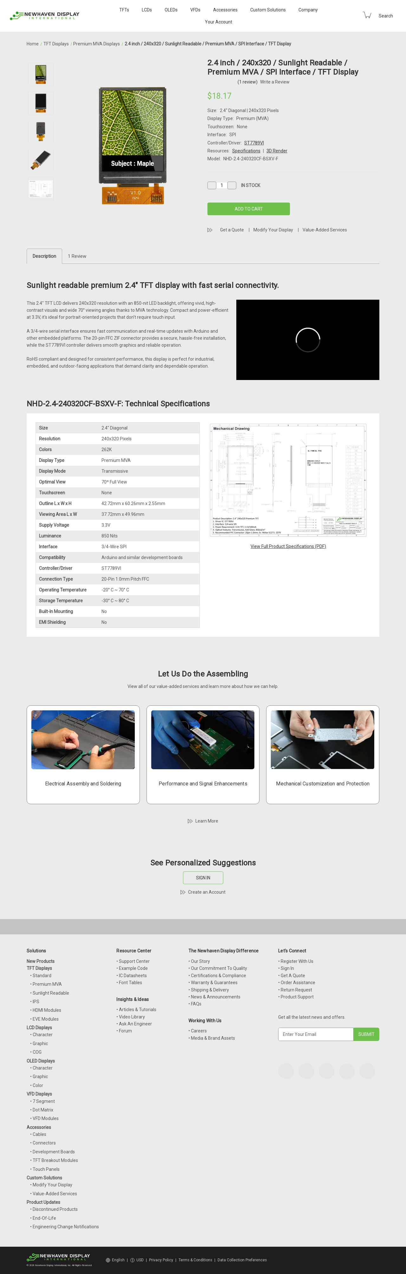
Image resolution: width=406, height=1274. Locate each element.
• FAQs (194, 1003)
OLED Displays (41, 1061)
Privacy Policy (161, 1260)
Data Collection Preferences (242, 1260)
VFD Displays (39, 1094)
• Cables (38, 1134)
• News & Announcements (214, 996)
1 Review (77, 256)
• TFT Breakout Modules (54, 1160)
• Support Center (133, 961)
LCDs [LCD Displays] (147, 9)
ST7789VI (254, 142)
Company (308, 9)
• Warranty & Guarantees (213, 982)
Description (44, 256)
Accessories (225, 9)
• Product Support (296, 996)
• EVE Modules (44, 1019)
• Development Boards (52, 1151)
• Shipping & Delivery (208, 989)
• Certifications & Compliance (217, 975)
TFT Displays (39, 968)
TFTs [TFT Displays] (124, 9)
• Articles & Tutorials (136, 1009)
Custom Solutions (268, 9)
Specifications (246, 150)
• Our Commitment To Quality (217, 968)
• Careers (197, 1030)
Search (386, 15)
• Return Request (295, 989)
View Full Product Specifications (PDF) (288, 546)
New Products (41, 961)
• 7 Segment (42, 1101)
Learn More (206, 821)
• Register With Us (295, 961)
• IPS (34, 1001)
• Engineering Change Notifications (64, 1226)
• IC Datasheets (131, 975)
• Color (36, 1085)
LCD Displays (39, 1027)
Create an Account (207, 892)
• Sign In (286, 968)
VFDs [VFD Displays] (195, 9)
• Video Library (130, 1016)
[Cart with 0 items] (367, 14)
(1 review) (248, 81)
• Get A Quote (291, 975)
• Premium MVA (46, 984)
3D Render (276, 150)
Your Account (218, 21)
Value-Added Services (325, 229)
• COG (36, 1052)
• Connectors (43, 1142)
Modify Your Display (273, 229)
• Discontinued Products (54, 1209)
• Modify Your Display (51, 1184)
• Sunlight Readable (49, 993)
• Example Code (132, 968)
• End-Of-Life (43, 1218)
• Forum (124, 1030)
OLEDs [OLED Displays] (171, 9)
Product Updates (43, 1202)
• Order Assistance (296, 982)
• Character (41, 1034)
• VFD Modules (44, 1118)
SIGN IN (203, 877)
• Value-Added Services (53, 1193)
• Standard (40, 975)
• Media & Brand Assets (211, 1038)
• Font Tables (129, 982)
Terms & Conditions (195, 1260)
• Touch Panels (45, 1169)
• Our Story (199, 961)
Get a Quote (232, 229)
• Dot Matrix (41, 1109)
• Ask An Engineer (134, 1023)
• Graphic (39, 1043)
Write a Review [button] (275, 81)
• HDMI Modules (45, 1010)
